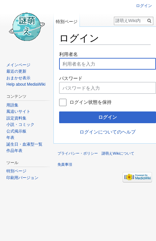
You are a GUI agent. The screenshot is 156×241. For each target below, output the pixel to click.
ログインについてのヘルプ (108, 132)
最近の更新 (16, 71)
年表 (10, 137)
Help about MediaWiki (25, 84)
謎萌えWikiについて (118, 153)
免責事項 (64, 164)
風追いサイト (18, 111)
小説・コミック (20, 124)
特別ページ (66, 21)
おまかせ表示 (18, 78)
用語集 (12, 105)
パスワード (71, 78)
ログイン (107, 117)
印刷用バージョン (22, 177)
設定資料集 (16, 118)
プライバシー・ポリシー (77, 153)
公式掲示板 (16, 131)
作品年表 (14, 150)
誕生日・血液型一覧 (24, 144)
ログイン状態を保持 (90, 102)
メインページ (18, 65)
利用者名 (68, 54)
